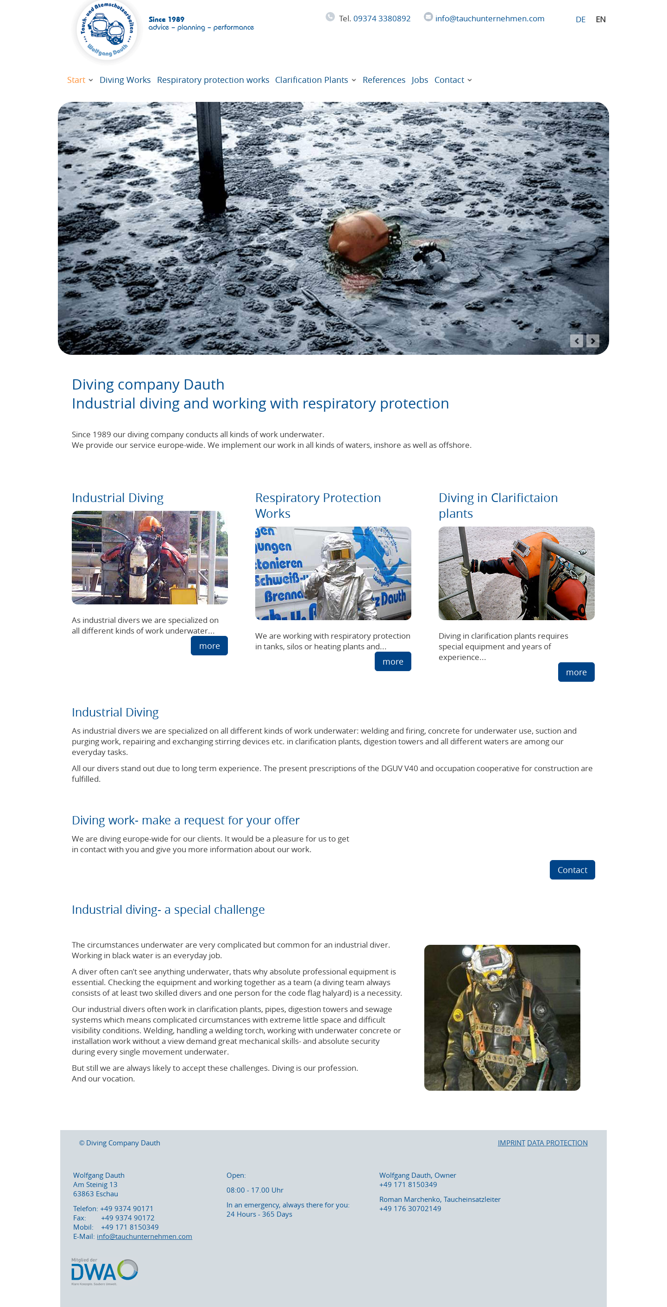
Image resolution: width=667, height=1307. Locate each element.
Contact (572, 869)
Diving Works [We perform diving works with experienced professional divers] (125, 79)
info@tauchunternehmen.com (490, 18)
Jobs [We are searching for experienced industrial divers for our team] (420, 79)
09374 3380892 (382, 18)
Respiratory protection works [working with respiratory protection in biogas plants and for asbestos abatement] (213, 79)
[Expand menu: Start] (91, 80)
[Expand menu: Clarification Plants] (354, 80)
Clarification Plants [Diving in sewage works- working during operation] (311, 79)
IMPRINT (511, 1142)
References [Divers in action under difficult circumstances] (384, 79)
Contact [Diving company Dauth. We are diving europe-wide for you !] (449, 79)
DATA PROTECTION (557, 1142)
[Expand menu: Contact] (469, 80)
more (209, 645)
